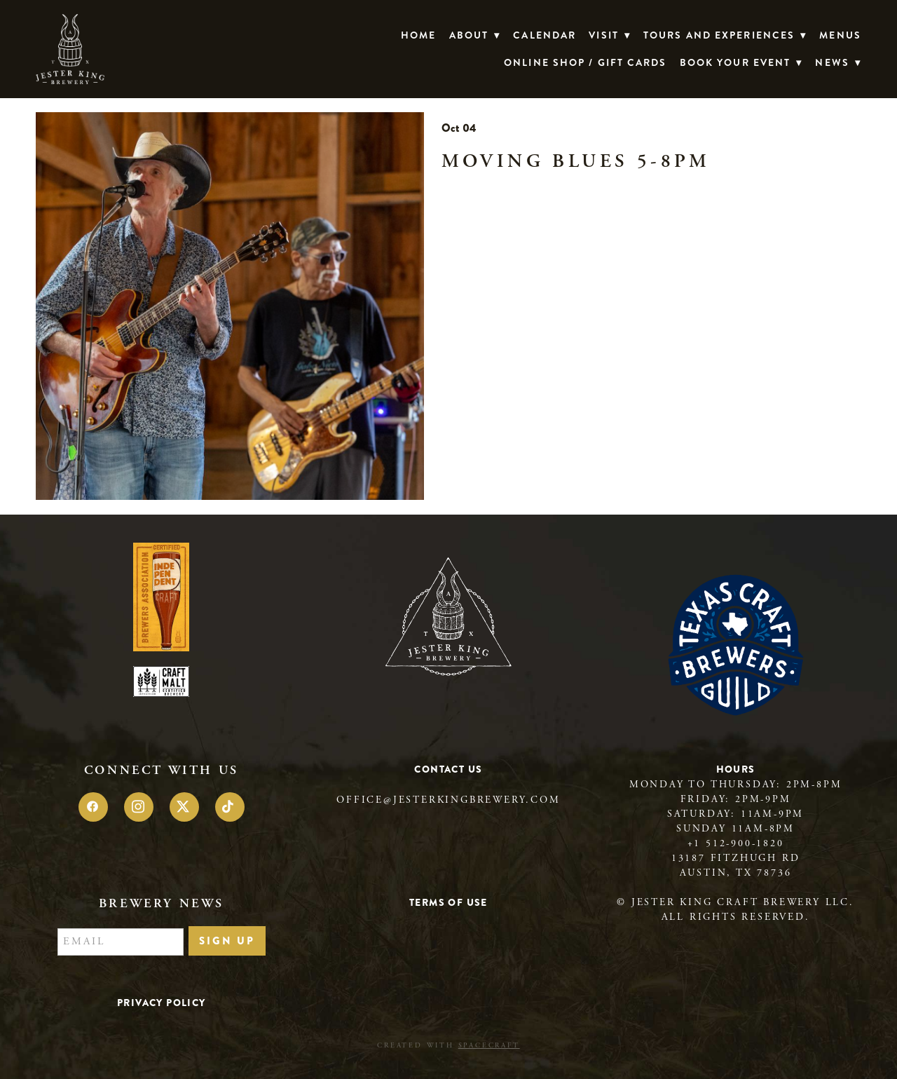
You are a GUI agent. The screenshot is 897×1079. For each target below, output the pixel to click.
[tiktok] (230, 807)
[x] (184, 807)
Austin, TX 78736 (736, 873)
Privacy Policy (161, 1003)
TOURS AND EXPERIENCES (725, 35)
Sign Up (227, 941)
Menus (840, 35)
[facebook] (93, 807)
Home (418, 35)
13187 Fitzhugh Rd (735, 858)
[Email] (120, 942)
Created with (448, 1045)
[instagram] (138, 807)
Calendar (544, 35)
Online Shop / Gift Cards (585, 62)
